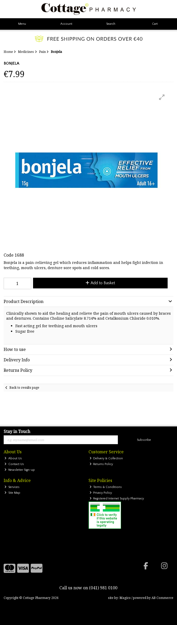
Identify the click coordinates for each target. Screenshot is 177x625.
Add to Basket (100, 283)
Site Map (12, 492)
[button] (162, 97)
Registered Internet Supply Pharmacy (117, 498)
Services (12, 487)
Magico (125, 598)
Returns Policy (101, 464)
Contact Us (14, 464)
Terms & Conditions (106, 487)
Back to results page (24, 387)
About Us (13, 458)
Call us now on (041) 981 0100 (88, 588)
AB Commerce (162, 598)
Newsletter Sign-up (19, 470)
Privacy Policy (101, 492)
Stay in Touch (17, 431)
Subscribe (144, 440)
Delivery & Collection (106, 458)
